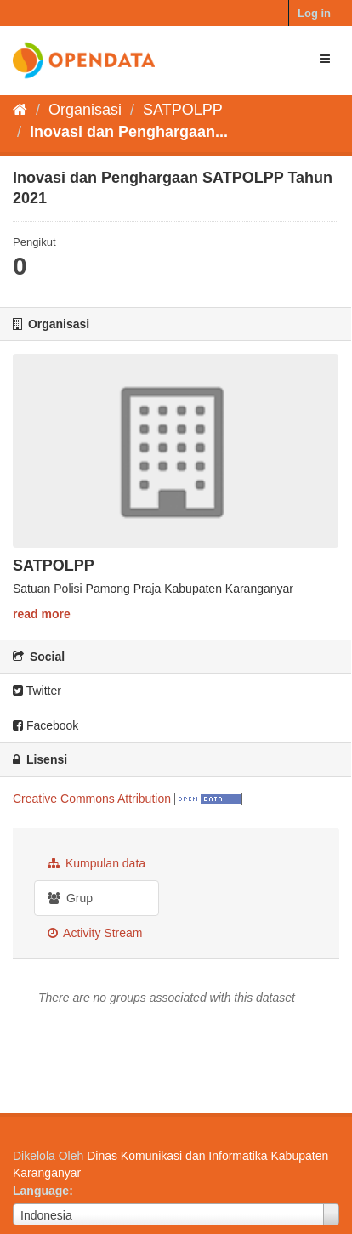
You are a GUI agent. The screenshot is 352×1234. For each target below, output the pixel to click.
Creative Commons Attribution (92, 798)
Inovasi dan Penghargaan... (129, 131)
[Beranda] (20, 109)
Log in (314, 13)
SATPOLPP (183, 109)
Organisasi (85, 109)
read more (42, 614)
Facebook (45, 725)
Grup (70, 898)
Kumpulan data (96, 863)
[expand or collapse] (324, 59)
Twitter (37, 690)
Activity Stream (95, 933)
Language (41, 1190)
